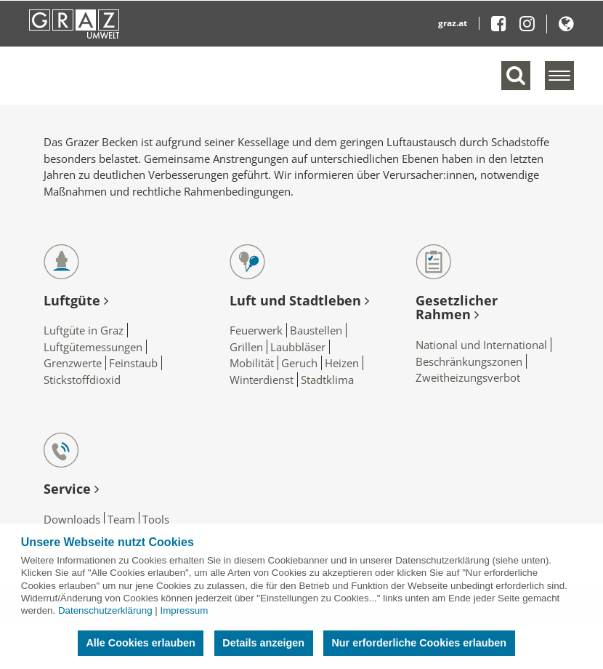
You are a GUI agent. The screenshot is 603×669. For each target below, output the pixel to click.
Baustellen (316, 330)
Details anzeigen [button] (263, 643)
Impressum (184, 610)
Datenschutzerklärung (105, 610)
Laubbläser (297, 347)
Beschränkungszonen (469, 361)
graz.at (452, 23)
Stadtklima (327, 379)
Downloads (72, 519)
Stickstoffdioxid (82, 379)
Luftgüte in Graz (84, 330)
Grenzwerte (73, 363)
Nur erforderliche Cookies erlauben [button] (418, 643)
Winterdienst (262, 379)
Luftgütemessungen (93, 347)
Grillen (246, 347)
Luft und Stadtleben (299, 300)
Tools (155, 519)
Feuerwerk (256, 330)
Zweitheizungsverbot (468, 377)
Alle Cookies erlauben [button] (140, 643)
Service (71, 488)
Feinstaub (133, 363)
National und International (481, 344)
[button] (566, 26)
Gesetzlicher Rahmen (457, 308)
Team (121, 519)
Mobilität (252, 363)
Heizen (342, 363)
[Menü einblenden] (559, 75)
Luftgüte (76, 300)
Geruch (299, 363)
